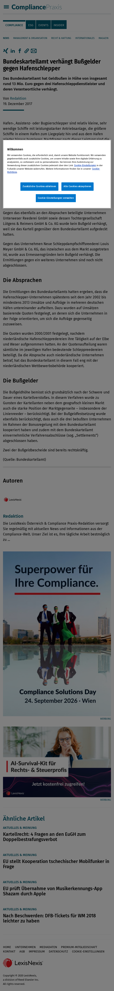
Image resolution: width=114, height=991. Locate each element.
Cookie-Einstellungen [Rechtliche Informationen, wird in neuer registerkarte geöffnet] (85, 165)
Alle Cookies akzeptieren (77, 186)
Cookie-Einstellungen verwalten (56, 198)
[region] (57, 174)
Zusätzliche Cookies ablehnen (39, 186)
